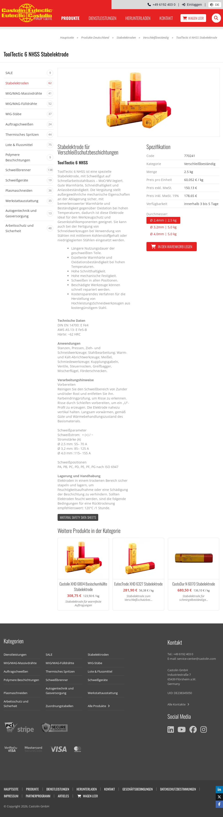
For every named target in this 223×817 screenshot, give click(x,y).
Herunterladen (137, 18)
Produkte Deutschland (95, 37)
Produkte (70, 18)
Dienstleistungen (102, 18)
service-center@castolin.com (196, 659)
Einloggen (192, 4)
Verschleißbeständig (156, 37)
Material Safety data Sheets (78, 517)
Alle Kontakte (178, 704)
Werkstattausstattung (103, 693)
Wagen (193, 18)
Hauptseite (67, 37)
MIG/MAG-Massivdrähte (20, 663)
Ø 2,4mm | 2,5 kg (163, 220)
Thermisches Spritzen (60, 671)
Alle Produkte (99, 706)
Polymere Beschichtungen (21, 680)
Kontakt (166, 18)
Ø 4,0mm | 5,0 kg (163, 234)
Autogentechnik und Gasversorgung (60, 690)
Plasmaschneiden (15, 693)
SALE (49, 654)
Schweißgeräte (98, 680)
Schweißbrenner (57, 680)
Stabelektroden (126, 37)
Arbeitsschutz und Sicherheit (16, 703)
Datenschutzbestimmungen (178, 789)
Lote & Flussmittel (100, 671)
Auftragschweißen (16, 671)
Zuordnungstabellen (59, 706)
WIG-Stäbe (95, 663)
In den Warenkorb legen (171, 246)
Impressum (11, 795)
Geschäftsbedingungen (137, 789)
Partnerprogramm (38, 795)
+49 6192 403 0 (161, 4)
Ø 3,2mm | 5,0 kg (163, 227)
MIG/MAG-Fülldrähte (60, 663)
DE (214, 4)
